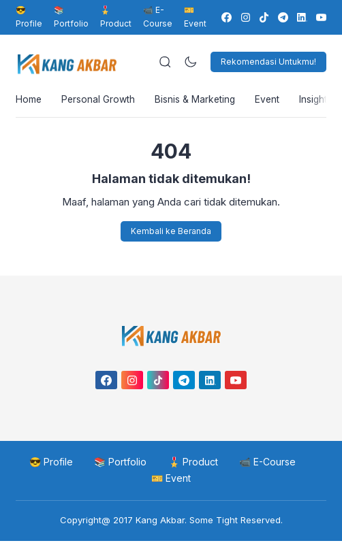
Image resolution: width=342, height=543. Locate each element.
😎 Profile (29, 17)
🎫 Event (171, 480)
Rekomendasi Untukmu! (268, 61)
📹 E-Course (157, 17)
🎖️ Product (115, 17)
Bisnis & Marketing (198, 100)
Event (272, 100)
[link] (226, 17)
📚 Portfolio (71, 17)
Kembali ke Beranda (171, 232)
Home (29, 100)
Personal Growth (100, 100)
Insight (319, 100)
